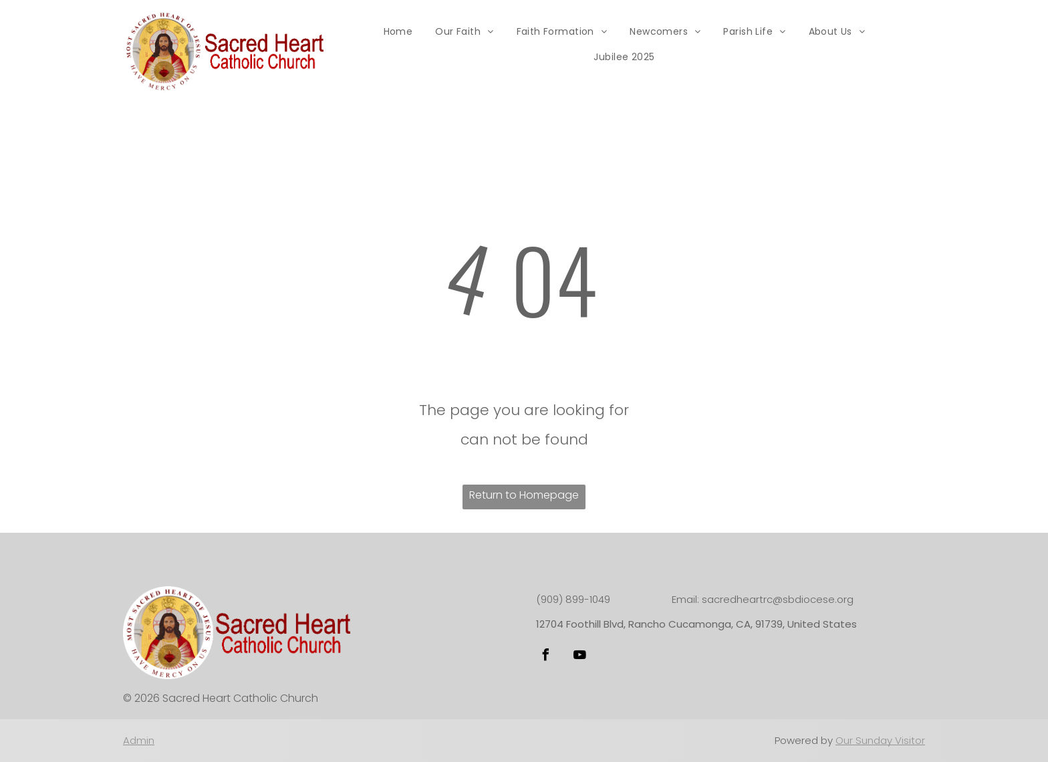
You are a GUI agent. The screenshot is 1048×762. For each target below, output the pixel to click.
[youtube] (579, 657)
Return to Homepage (524, 495)
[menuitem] (398, 32)
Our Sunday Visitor (880, 740)
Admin (138, 740)
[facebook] (545, 657)
